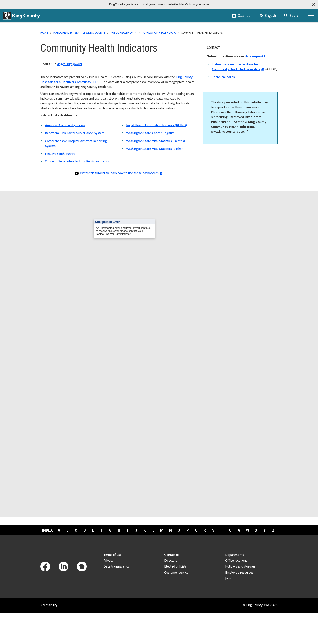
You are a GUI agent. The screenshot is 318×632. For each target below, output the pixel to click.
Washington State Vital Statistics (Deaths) (155, 141)
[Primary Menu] (311, 15)
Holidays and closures (240, 566)
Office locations (236, 560)
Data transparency (116, 566)
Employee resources (239, 572)
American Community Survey (65, 125)
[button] (313, 4)
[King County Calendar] (242, 15)
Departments (234, 555)
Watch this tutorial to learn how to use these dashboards (116, 173)
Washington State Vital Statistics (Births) (154, 149)
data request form (258, 56)
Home (44, 32)
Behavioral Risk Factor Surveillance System (74, 133)
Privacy (108, 560)
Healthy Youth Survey (60, 154)
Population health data (159, 32)
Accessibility (48, 605)
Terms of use (112, 555)
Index (47, 530)
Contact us (171, 555)
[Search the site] (292, 15)
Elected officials (175, 566)
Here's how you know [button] (194, 4)
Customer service (176, 572)
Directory (170, 560)
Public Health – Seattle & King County (79, 32)
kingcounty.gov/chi (69, 64)
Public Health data (123, 32)
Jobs (228, 578)
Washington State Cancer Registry (150, 133)
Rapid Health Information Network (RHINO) (156, 125)
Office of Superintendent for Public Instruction (77, 161)
